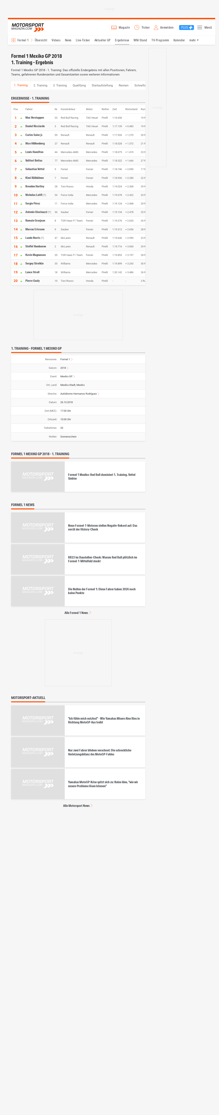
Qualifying (79, 89)
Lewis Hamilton (34, 156)
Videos (56, 44)
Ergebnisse (122, 44)
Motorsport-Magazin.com (31, 29)
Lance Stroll (32, 276)
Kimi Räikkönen (34, 181)
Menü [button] (208, 29)
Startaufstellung (102, 89)
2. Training (40, 89)
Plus (184, 29)
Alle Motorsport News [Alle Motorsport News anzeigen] (76, 809)
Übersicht (41, 44)
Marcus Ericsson (34, 233)
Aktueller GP (103, 44)
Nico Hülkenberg (35, 147)
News (68, 44)
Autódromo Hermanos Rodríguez (78, 397)
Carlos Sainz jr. (34, 138)
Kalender (179, 44)
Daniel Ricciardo (35, 130)
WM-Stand (140, 44)
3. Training (60, 89)
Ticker (146, 29)
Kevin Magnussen (35, 258)
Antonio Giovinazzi (36, 216)
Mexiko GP (66, 380)
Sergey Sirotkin (34, 267)
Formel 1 (65, 363)
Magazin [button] (124, 29)
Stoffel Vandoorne (35, 250)
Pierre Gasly (32, 284)
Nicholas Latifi (33, 198)
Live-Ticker (83, 44)
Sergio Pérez (32, 207)
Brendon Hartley (34, 190)
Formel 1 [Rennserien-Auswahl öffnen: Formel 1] (23, 44)
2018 (63, 371)
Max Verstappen (34, 121)
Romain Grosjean (35, 224)
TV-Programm (160, 44)
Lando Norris (32, 241)
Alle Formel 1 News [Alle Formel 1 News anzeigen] (76, 616)
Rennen (123, 89)
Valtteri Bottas (33, 164)
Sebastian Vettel (34, 173)
